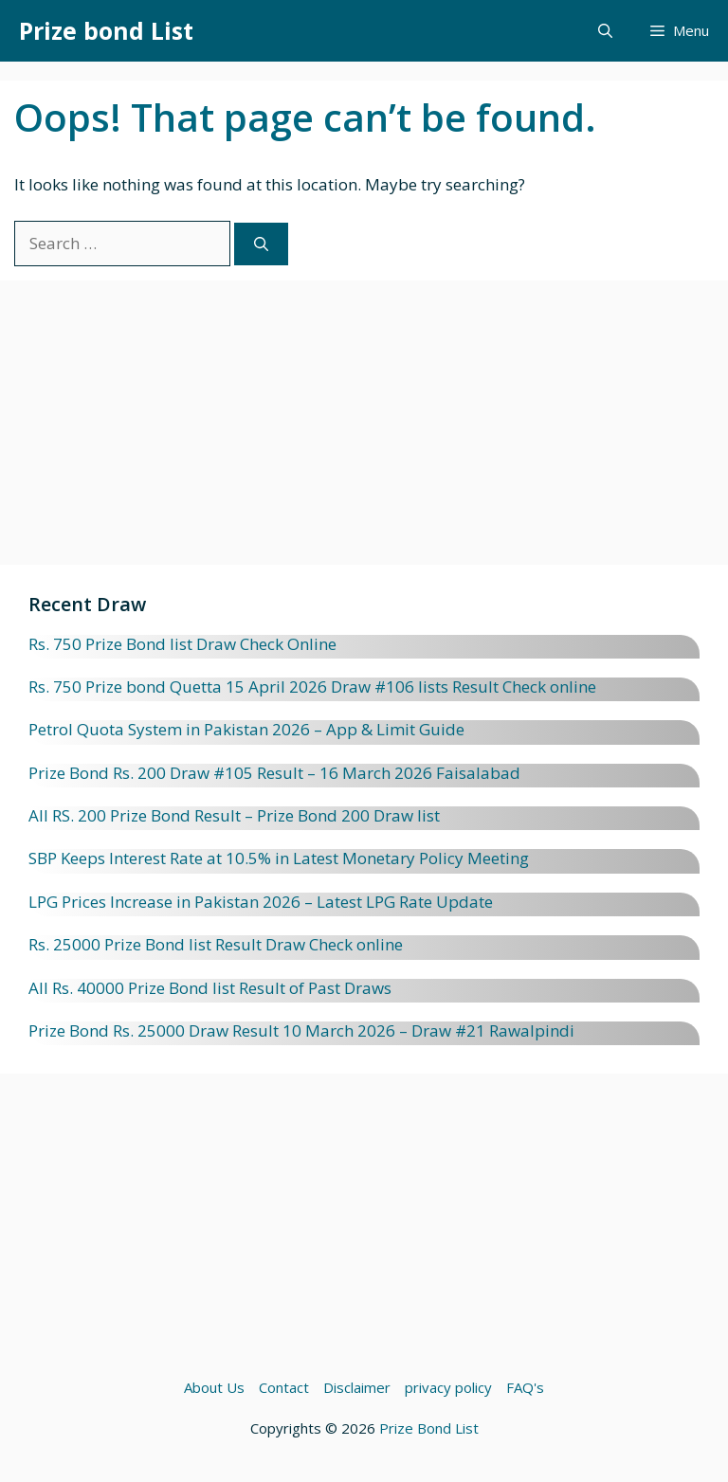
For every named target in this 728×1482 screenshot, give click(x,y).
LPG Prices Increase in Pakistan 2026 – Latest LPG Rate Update (260, 902)
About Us (214, 1387)
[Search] (261, 244)
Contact (284, 1387)
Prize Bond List (429, 1428)
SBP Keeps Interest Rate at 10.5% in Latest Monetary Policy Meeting (278, 858)
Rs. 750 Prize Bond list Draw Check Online (182, 644)
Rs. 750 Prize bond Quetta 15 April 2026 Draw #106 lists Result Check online (312, 686)
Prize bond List (106, 30)
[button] (605, 31)
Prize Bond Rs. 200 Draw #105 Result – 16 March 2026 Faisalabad (274, 773)
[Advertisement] (364, 432)
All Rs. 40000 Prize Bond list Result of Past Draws (209, 988)
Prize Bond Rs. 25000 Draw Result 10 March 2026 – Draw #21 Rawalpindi (301, 1030)
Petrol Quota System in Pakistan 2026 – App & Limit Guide (246, 729)
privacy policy (448, 1387)
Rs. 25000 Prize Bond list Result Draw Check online (215, 944)
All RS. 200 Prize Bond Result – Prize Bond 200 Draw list (234, 815)
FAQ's (525, 1387)
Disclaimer (357, 1387)
